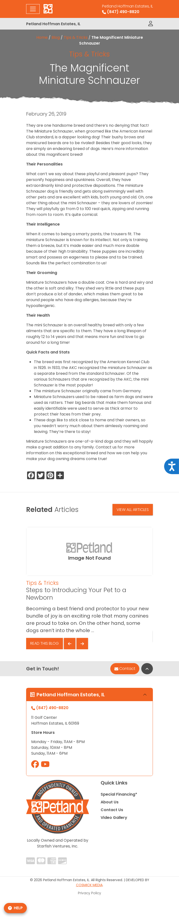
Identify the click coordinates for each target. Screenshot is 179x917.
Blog (56, 37)
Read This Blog (44, 643)
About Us (110, 802)
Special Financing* (119, 794)
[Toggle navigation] (33, 9)
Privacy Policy (89, 893)
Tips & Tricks (76, 37)
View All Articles (133, 509)
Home (42, 37)
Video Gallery (114, 817)
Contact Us (112, 810)
